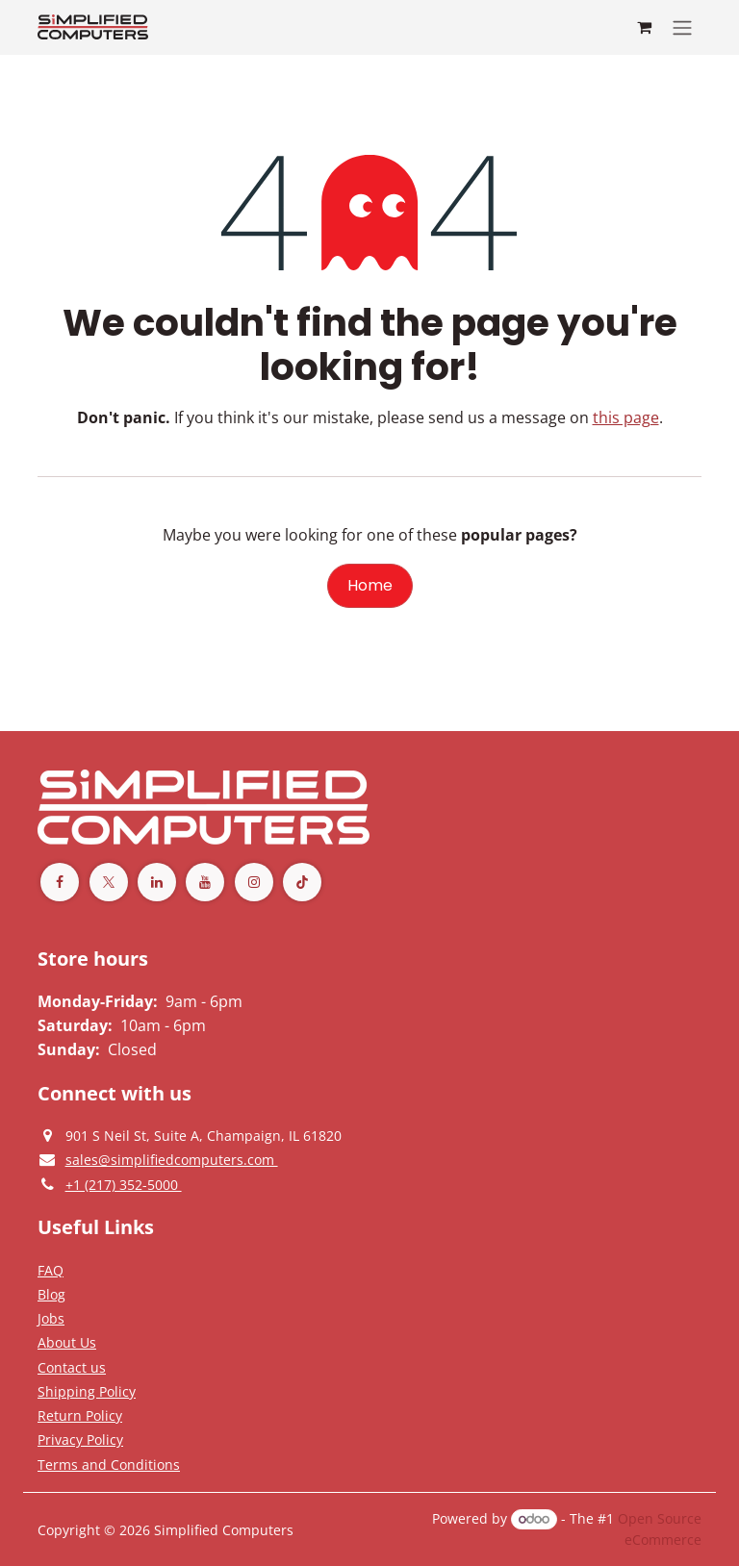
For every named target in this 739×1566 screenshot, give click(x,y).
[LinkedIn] (157, 882)
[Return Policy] (80, 1415)
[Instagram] (254, 882)
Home (370, 585)
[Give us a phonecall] (123, 1184)
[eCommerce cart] (643, 27)
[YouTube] (205, 882)
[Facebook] (59, 882)
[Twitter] (108, 882)
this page (626, 417)
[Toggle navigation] (682, 27)
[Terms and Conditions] (87, 1391)
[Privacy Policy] (51, 1269)
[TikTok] (302, 882)
